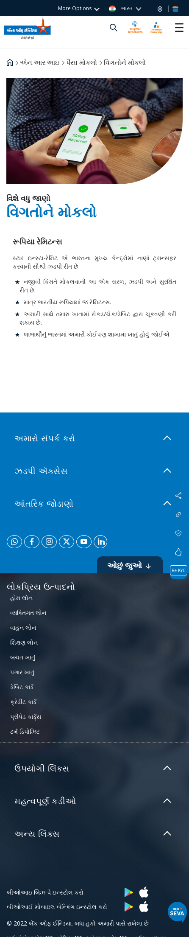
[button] (160, 8)
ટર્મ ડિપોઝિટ (25, 731)
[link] (94, 438)
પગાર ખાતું (22, 672)
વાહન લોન (23, 627)
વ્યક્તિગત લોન (28, 613)
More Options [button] (75, 8)
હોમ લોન (21, 598)
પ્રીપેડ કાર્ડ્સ (25, 717)
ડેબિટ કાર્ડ (21, 687)
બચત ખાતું (22, 657)
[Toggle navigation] (179, 27)
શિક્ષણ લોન (24, 642)
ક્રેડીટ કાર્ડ (23, 702)
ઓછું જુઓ (130, 565)
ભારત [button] (121, 8)
